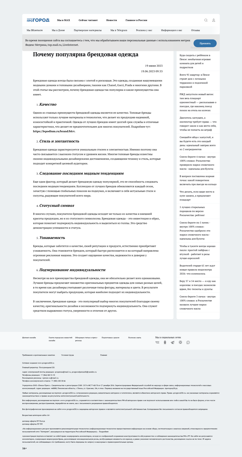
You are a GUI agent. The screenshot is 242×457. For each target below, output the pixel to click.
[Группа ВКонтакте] (157, 342)
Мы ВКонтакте (35, 30)
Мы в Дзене (58, 30)
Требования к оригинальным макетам (38, 355)
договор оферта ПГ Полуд (33, 421)
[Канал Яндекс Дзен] (180, 342)
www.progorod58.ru (46, 363)
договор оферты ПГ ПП (32, 424)
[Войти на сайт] (214, 20)
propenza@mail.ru (63, 372)
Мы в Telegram (119, 30)
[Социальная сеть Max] (188, 342)
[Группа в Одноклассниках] (165, 342)
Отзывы (195, 30)
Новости (111, 20)
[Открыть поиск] (206, 20)
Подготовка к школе (110, 337)
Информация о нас (171, 30)
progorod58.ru (69, 393)
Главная (103, 355)
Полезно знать (134, 337)
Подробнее (103, 431)
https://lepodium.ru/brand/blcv (54, 131)
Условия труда (67, 355)
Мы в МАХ (63, 20)
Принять (205, 43)
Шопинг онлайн (29, 337)
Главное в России (136, 20)
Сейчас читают (88, 20)
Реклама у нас (144, 30)
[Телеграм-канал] (173, 342)
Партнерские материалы (88, 30)
